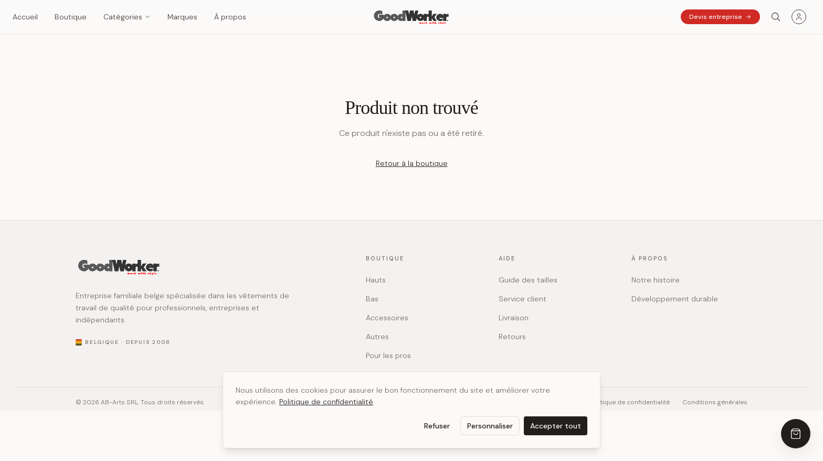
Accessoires (387, 317)
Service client (522, 298)
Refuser (437, 426)
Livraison (514, 317)
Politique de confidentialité (326, 401)
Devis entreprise (720, 17)
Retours (512, 336)
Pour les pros (388, 355)
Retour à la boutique (412, 163)
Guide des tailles (528, 280)
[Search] (775, 16)
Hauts (376, 280)
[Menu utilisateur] (798, 16)
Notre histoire (655, 280)
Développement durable (674, 298)
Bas (372, 298)
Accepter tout (555, 426)
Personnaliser (490, 426)
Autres (377, 336)
